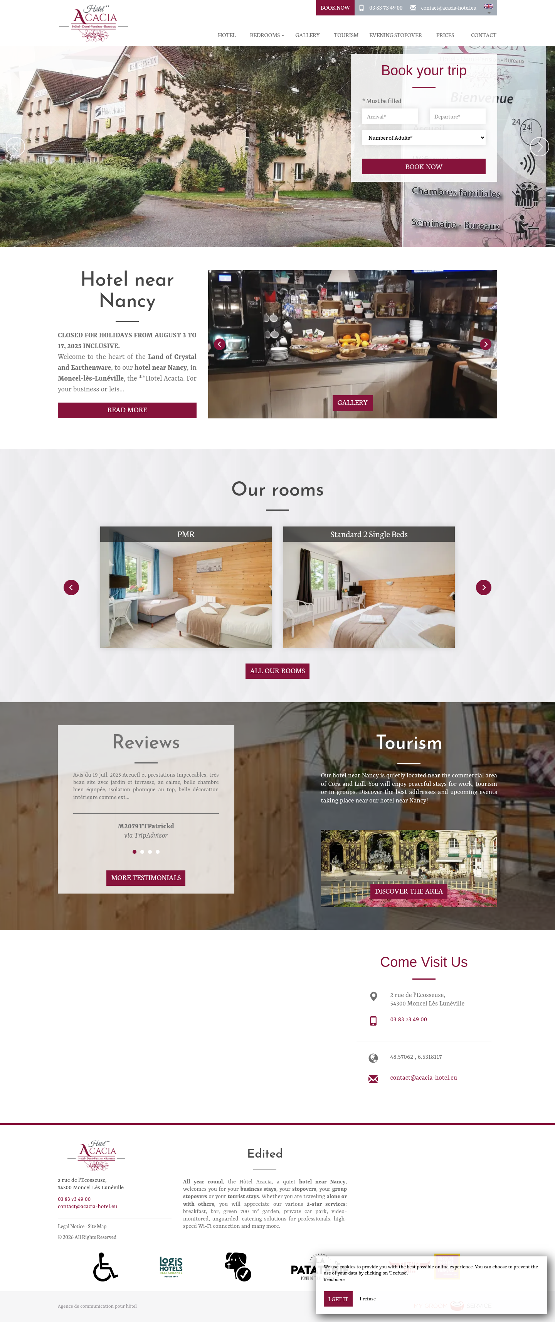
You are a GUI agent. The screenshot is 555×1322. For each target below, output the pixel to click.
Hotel (227, 35)
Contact (483, 35)
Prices (445, 35)
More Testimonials (146, 877)
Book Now (335, 7)
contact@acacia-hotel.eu (448, 7)
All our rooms (277, 670)
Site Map (97, 1226)
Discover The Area (409, 890)
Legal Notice (71, 1226)
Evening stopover (395, 35)
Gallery (307, 35)
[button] (488, 8)
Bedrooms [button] (267, 35)
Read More (127, 409)
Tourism (346, 35)
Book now (424, 166)
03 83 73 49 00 (385, 7)
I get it (338, 1299)
